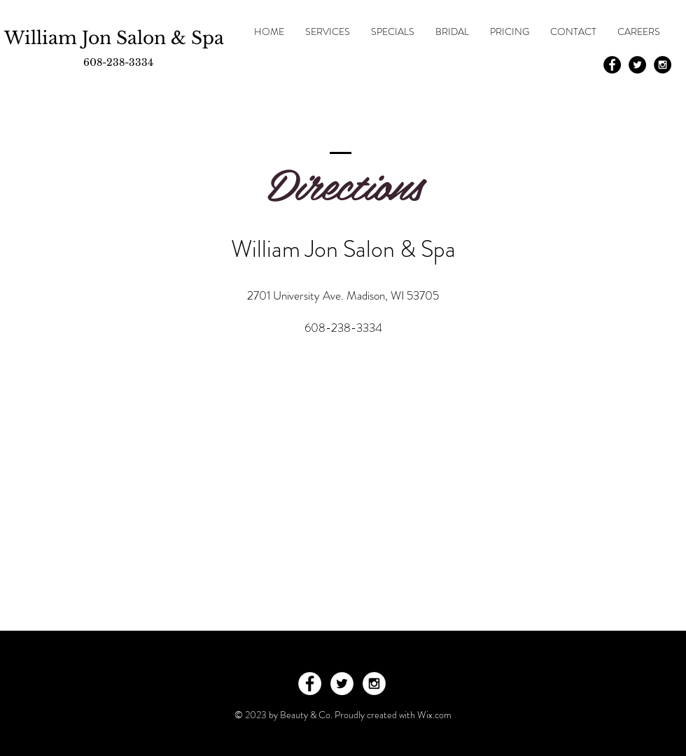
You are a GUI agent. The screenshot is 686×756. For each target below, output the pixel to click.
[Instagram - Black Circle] (662, 65)
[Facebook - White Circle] (309, 683)
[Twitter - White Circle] (342, 683)
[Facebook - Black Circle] (612, 65)
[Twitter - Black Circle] (637, 65)
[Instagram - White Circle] (374, 683)
